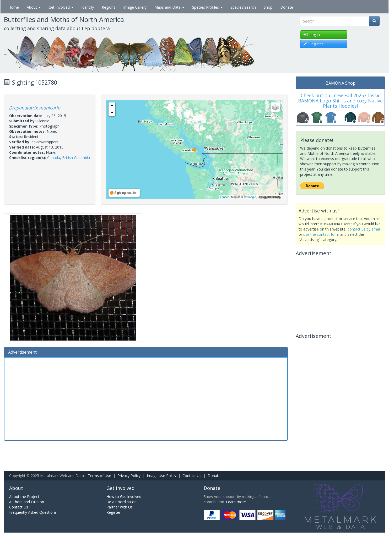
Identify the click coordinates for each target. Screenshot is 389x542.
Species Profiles (207, 7)
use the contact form (321, 234)
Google (251, 197)
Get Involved (60, 7)
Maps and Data (169, 7)
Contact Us (191, 475)
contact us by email (364, 229)
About (34, 7)
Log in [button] (312, 34)
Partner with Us (119, 507)
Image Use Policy (161, 475)
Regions (108, 7)
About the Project (24, 496)
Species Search (243, 7)
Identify (87, 7)
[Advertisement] (145, 398)
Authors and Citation (26, 501)
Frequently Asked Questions (33, 512)
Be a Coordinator (121, 501)
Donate (286, 7)
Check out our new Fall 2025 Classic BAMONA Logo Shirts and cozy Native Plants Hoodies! (340, 100)
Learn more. (236, 501)
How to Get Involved (123, 496)
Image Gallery (135, 7)
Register (113, 512)
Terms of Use (99, 475)
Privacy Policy (129, 475)
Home (13, 7)
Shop (268, 7)
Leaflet (224, 197)
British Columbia (76, 157)
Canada (53, 157)
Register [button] (313, 43)
